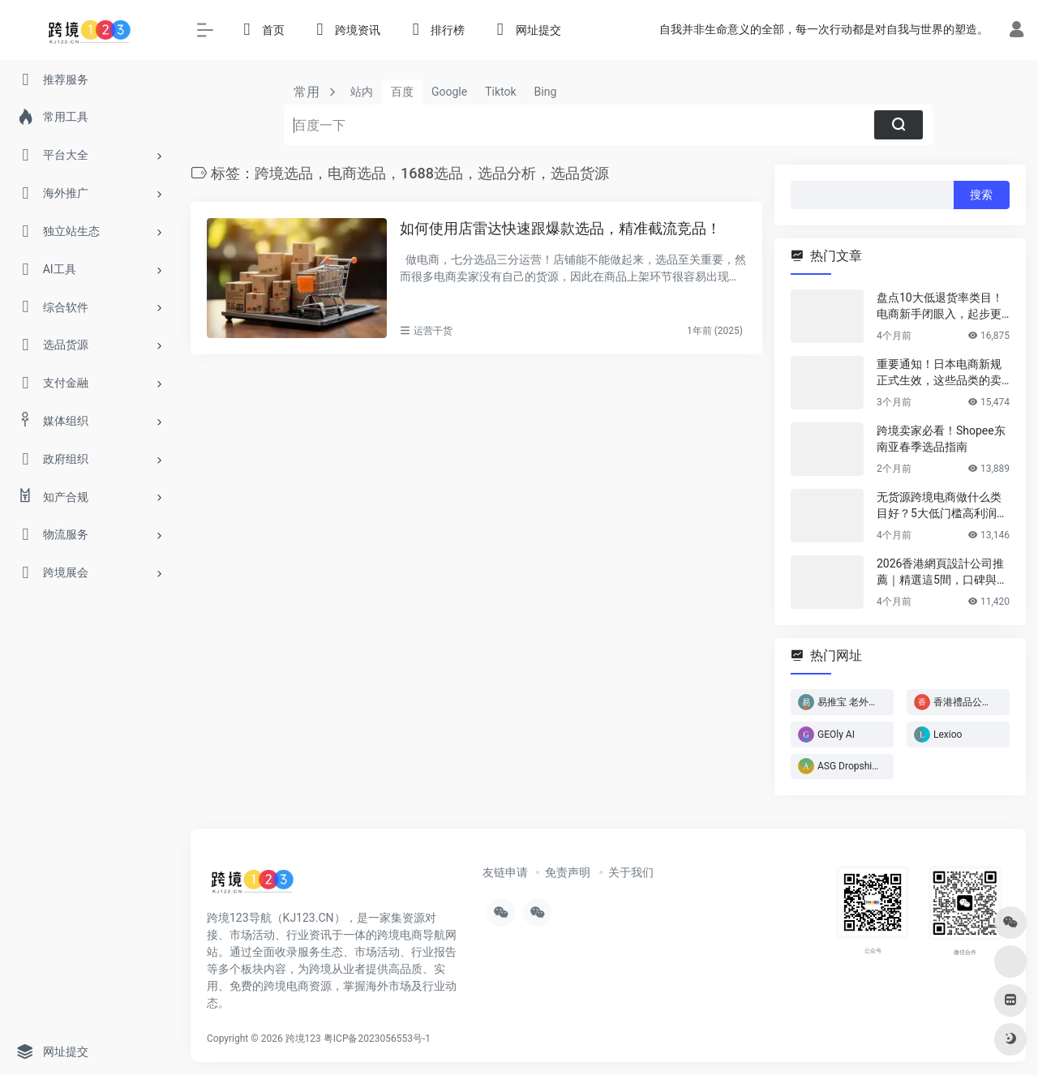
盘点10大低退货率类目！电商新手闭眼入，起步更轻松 (940, 306)
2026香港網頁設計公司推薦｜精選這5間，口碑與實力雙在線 (942, 572)
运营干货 (433, 330)
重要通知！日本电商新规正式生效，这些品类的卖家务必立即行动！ (939, 373)
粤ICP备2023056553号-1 (377, 1038)
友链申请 (505, 872)
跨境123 (303, 1038)
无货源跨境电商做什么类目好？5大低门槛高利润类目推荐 (942, 505)
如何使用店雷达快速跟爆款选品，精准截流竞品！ (560, 228)
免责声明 (567, 872)
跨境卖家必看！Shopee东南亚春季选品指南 (941, 438)
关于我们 (631, 872)
